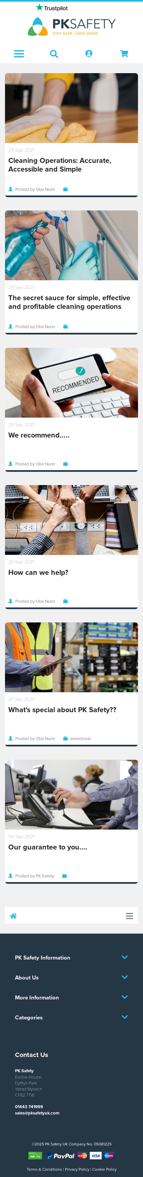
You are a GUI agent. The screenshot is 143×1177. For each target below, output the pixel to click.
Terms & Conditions (44, 1169)
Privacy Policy (77, 1169)
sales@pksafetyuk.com (37, 1113)
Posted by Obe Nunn (35, 189)
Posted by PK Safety (34, 876)
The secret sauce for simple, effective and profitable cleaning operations (69, 302)
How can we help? (38, 572)
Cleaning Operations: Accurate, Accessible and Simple (59, 164)
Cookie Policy (104, 1169)
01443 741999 (29, 1107)
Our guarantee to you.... (47, 847)
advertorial (80, 738)
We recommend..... (39, 435)
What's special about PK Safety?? (62, 710)
